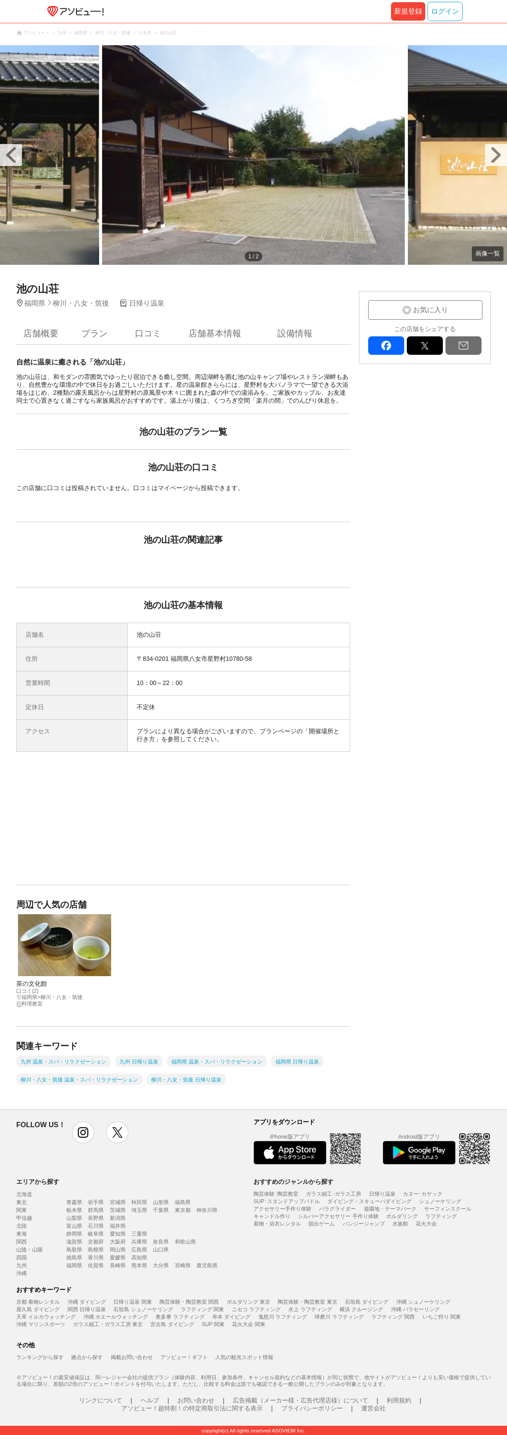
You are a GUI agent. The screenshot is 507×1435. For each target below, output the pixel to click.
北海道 (24, 1194)
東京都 (183, 1210)
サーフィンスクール (447, 1209)
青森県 (74, 1202)
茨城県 (118, 1210)
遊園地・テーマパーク (390, 1209)
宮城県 (118, 1202)
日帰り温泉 (382, 1194)
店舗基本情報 (214, 333)
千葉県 (161, 1210)
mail (463, 345)
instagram (83, 1132)
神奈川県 (206, 1210)
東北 (21, 1202)
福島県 (183, 1202)
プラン (94, 333)
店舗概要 (40, 333)
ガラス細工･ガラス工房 (333, 1194)
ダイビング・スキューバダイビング (369, 1201)
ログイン (445, 11)
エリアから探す (37, 1181)
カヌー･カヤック (422, 1194)
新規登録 (408, 11)
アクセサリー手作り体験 (282, 1209)
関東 (21, 1210)
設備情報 (294, 333)
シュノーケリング (440, 1201)
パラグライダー (337, 1209)
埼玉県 (139, 1210)
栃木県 (74, 1210)
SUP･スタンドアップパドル (287, 1201)
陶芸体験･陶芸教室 (276, 1194)
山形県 (161, 1202)
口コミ (148, 333)
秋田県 (139, 1202)
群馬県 (96, 1210)
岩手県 (96, 1202)
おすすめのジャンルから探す (293, 1181)
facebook (386, 345)
